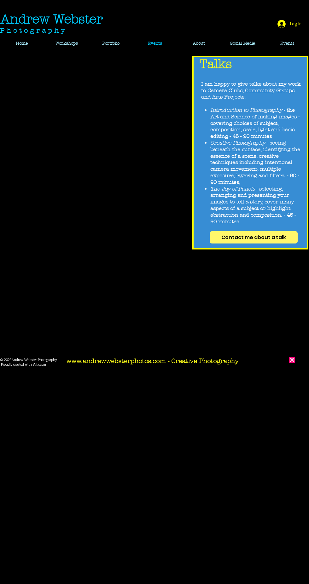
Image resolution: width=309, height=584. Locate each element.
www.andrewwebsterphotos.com (116, 361)
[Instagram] (292, 360)
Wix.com (39, 364)
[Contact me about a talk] (254, 237)
